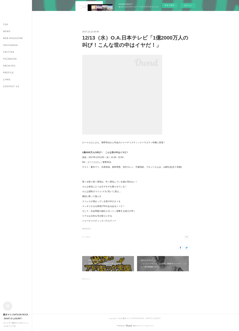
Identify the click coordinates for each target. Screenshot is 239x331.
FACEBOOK (10, 59)
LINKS (7, 80)
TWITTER (8, 52)
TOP (5, 25)
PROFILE (8, 73)
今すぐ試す (170, 5)
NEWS (7, 31)
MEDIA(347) (86, 229)
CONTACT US (11, 86)
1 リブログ (86, 237)
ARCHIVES (9, 66)
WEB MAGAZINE (13, 38)
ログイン (188, 5)
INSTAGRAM (10, 45)
